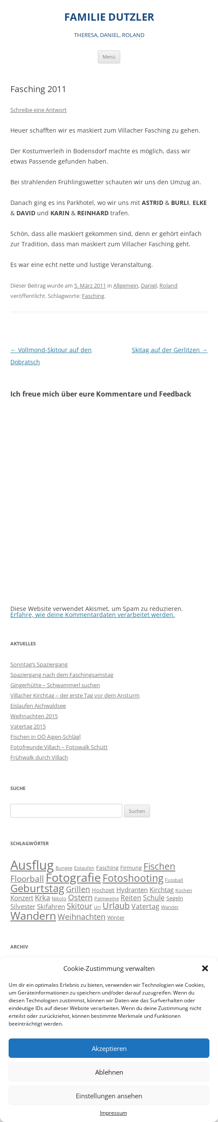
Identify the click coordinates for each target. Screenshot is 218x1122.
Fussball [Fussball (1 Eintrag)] (174, 880)
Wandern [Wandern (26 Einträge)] (33, 915)
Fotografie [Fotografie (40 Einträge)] (73, 877)
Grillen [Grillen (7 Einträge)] (78, 888)
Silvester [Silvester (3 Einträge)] (22, 906)
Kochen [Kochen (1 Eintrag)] (183, 890)
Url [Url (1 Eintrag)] (97, 907)
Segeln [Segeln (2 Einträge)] (174, 898)
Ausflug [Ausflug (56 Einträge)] (32, 865)
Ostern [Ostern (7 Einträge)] (80, 897)
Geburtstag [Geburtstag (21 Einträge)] (37, 888)
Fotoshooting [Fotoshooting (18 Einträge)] (133, 878)
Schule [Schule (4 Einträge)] (154, 897)
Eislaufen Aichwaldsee (38, 706)
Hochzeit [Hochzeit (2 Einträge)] (103, 890)
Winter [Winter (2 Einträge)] (116, 917)
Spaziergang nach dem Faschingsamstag (61, 675)
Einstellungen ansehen (109, 1095)
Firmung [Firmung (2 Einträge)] (131, 867)
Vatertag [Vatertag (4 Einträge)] (145, 906)
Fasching (93, 296)
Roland (168, 285)
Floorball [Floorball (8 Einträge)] (27, 878)
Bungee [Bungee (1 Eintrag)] (64, 868)
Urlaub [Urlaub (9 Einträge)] (116, 905)
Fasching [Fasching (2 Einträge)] (107, 867)
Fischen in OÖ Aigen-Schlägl (45, 737)
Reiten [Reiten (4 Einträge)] (131, 897)
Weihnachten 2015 (34, 716)
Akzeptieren (109, 1048)
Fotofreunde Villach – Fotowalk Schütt (59, 747)
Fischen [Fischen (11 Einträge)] (159, 866)
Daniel (149, 285)
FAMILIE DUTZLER (109, 17)
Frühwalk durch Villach (39, 757)
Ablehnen (109, 1072)
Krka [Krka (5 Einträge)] (42, 897)
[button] (205, 968)
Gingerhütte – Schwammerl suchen (55, 685)
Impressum (113, 1112)
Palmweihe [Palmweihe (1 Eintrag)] (106, 899)
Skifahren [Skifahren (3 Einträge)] (51, 906)
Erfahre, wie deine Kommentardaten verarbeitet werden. (92, 615)
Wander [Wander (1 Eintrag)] (170, 907)
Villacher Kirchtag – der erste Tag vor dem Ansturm (75, 695)
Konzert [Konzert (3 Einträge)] (21, 898)
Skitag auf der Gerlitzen (170, 350)
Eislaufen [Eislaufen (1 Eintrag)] (84, 868)
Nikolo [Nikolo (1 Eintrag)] (59, 899)
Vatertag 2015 (28, 726)
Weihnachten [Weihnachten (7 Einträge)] (82, 916)
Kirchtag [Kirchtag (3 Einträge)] (161, 890)
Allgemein (125, 285)
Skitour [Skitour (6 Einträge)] (79, 906)
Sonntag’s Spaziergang (39, 664)
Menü (109, 56)
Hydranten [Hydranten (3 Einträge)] (132, 890)
